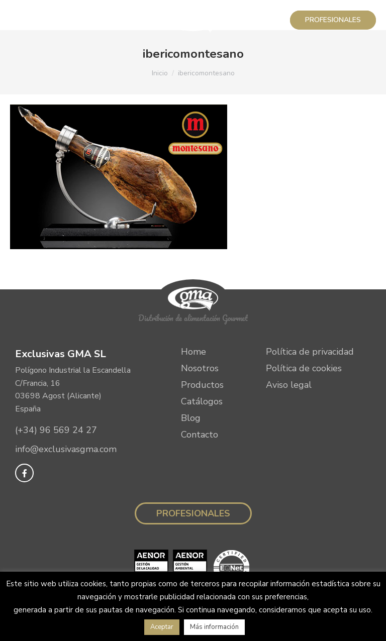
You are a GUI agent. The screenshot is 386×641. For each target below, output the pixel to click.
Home (193, 352)
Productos (202, 385)
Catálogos (202, 401)
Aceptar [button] (161, 626)
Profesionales (193, 513)
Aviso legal (289, 385)
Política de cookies (304, 368)
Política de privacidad (310, 352)
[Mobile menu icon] (21, 20)
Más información (214, 626)
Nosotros (200, 368)
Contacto (199, 435)
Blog (191, 418)
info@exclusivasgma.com (66, 449)
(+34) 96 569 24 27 (56, 430)
